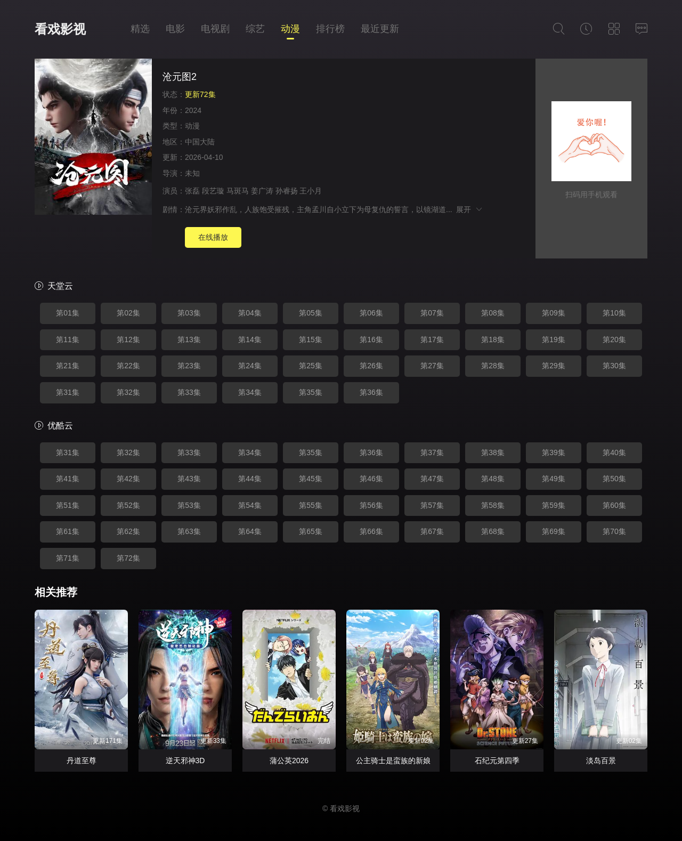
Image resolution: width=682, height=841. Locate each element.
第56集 (371, 505)
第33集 (189, 392)
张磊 (192, 191)
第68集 (493, 531)
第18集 (493, 339)
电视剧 (215, 28)
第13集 (189, 339)
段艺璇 (213, 191)
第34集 (250, 392)
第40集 (614, 452)
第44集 (250, 478)
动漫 (290, 28)
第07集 (432, 313)
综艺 (255, 28)
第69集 (553, 531)
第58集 (493, 505)
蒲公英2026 (289, 760)
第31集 (67, 392)
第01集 (67, 313)
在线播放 (213, 237)
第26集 (371, 365)
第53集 (189, 505)
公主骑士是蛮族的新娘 (393, 760)
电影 (175, 28)
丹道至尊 (81, 760)
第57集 (432, 505)
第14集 (250, 339)
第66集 (371, 531)
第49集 (553, 478)
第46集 (371, 478)
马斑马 (237, 191)
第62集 (128, 531)
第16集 (371, 339)
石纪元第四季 (497, 760)
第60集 (614, 505)
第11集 (67, 339)
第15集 (310, 339)
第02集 (128, 313)
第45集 (310, 478)
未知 (192, 173)
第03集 (189, 313)
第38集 (493, 452)
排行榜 (330, 28)
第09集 (553, 313)
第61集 (67, 531)
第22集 (128, 365)
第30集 (614, 365)
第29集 (553, 365)
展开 (469, 209)
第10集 (614, 313)
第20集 (614, 339)
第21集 (67, 365)
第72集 (128, 558)
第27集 (432, 365)
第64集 (250, 531)
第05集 (310, 313)
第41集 (67, 478)
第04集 (250, 313)
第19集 (553, 339)
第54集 (250, 505)
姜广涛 (262, 191)
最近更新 (380, 28)
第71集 (67, 558)
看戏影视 (60, 29)
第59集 (553, 505)
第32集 (128, 392)
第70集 (614, 531)
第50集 (614, 478)
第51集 (67, 505)
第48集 (493, 478)
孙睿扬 (286, 191)
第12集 (128, 339)
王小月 (310, 191)
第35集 (310, 392)
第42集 (128, 478)
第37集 (432, 452)
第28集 (493, 365)
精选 (140, 28)
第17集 (432, 339)
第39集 (553, 452)
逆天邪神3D (185, 760)
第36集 (371, 392)
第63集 (189, 531)
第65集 (310, 531)
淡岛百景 (601, 760)
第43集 (189, 478)
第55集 (310, 505)
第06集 (371, 313)
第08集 (493, 313)
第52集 (128, 505)
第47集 (432, 478)
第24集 (250, 365)
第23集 (189, 365)
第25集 (310, 365)
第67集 (432, 531)
